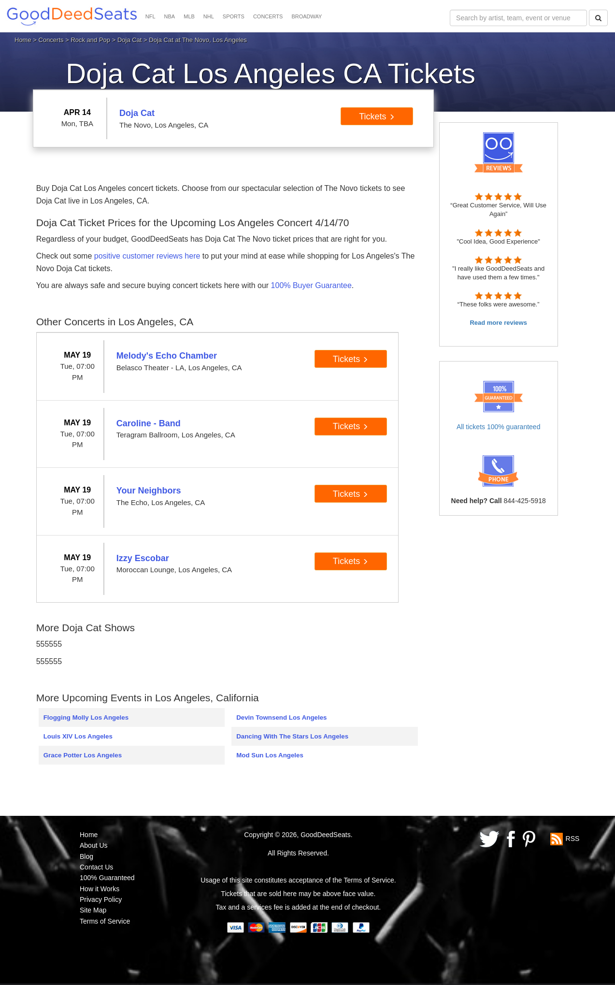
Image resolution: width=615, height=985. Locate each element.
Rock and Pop (90, 39)
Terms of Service (105, 921)
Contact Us (96, 867)
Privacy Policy (101, 899)
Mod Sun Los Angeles (269, 755)
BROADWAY (306, 16)
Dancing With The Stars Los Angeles (292, 736)
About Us (94, 845)
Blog (86, 856)
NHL (208, 16)
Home (22, 39)
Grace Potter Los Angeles (82, 755)
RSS (573, 838)
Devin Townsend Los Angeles (281, 717)
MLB (189, 16)
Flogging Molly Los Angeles (86, 717)
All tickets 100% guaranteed (499, 427)
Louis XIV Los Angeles (78, 736)
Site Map (93, 910)
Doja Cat (129, 39)
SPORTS (233, 16)
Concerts (51, 39)
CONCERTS (268, 16)
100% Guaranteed (107, 878)
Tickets (376, 116)
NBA (169, 16)
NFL (150, 16)
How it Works (99, 889)
